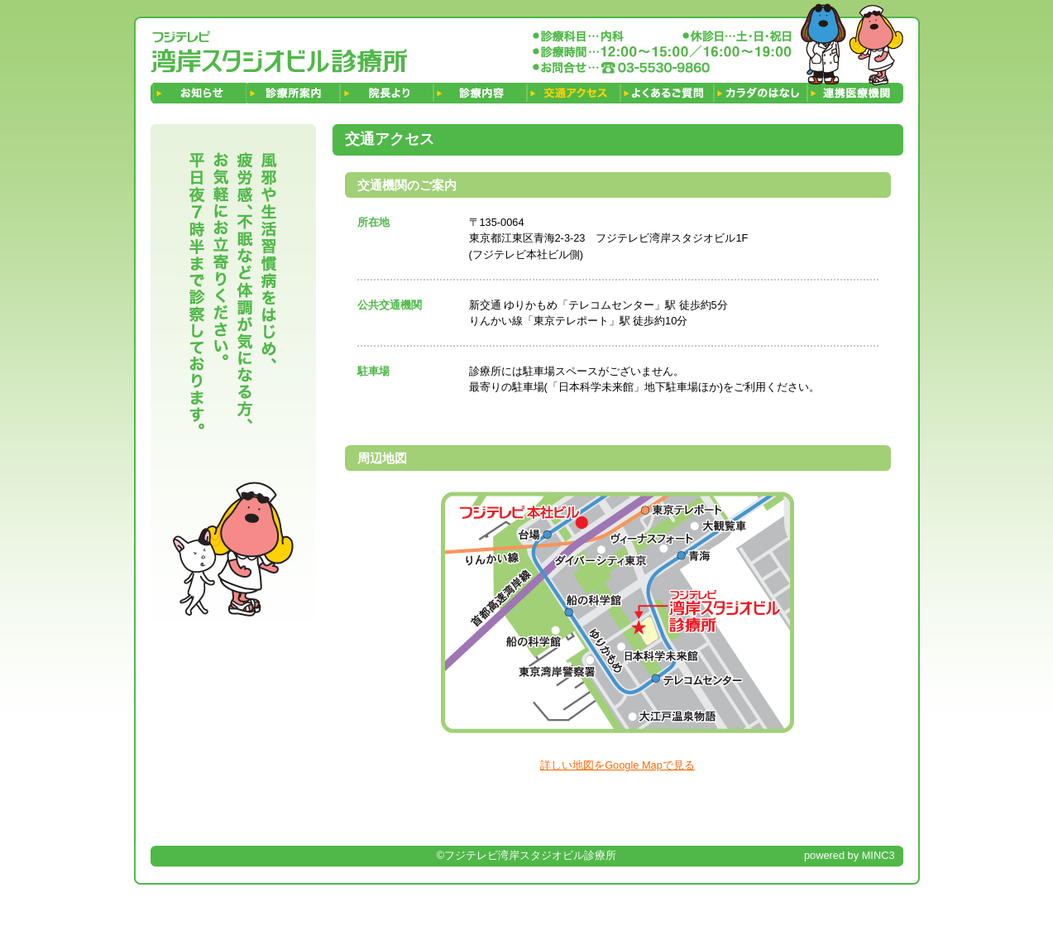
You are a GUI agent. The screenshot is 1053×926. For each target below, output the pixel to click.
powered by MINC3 (849, 855)
